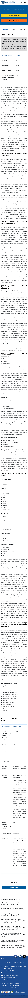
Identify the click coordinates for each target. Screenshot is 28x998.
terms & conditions (14, 985)
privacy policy (5, 985)
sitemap (17, 987)
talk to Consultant (14, 20)
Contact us (4, 987)
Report (8, 9)
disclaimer (17, 983)
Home (4, 9)
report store (10, 983)
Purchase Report (14, 887)
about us (11, 987)
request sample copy (14, 15)
